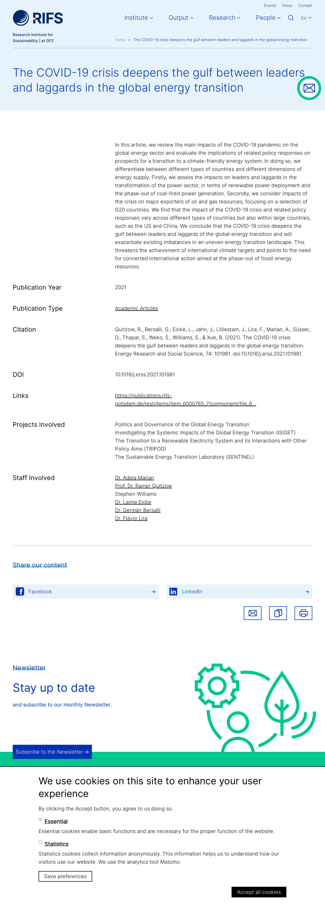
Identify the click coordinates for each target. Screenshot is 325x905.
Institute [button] (136, 17)
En (303, 18)
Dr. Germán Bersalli (137, 510)
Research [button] (222, 17)
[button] (278, 613)
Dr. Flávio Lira (131, 518)
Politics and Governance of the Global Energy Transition (182, 424)
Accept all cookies (259, 892)
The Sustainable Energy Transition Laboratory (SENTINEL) (184, 457)
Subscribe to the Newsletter (49, 752)
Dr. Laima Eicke (133, 502)
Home (120, 39)
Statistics (56, 844)
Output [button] (178, 17)
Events (270, 5)
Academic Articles (136, 308)
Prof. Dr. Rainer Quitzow (143, 486)
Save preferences (65, 876)
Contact (305, 5)
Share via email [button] (253, 613)
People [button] (265, 17)
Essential (56, 821)
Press (287, 5)
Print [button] (303, 613)
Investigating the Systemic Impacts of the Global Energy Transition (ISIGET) (205, 433)
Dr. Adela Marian (134, 478)
